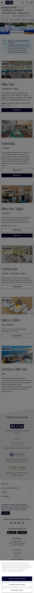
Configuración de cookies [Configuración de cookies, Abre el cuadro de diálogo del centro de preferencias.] (17, 584)
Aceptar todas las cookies (17, 578)
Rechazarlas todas (17, 590)
